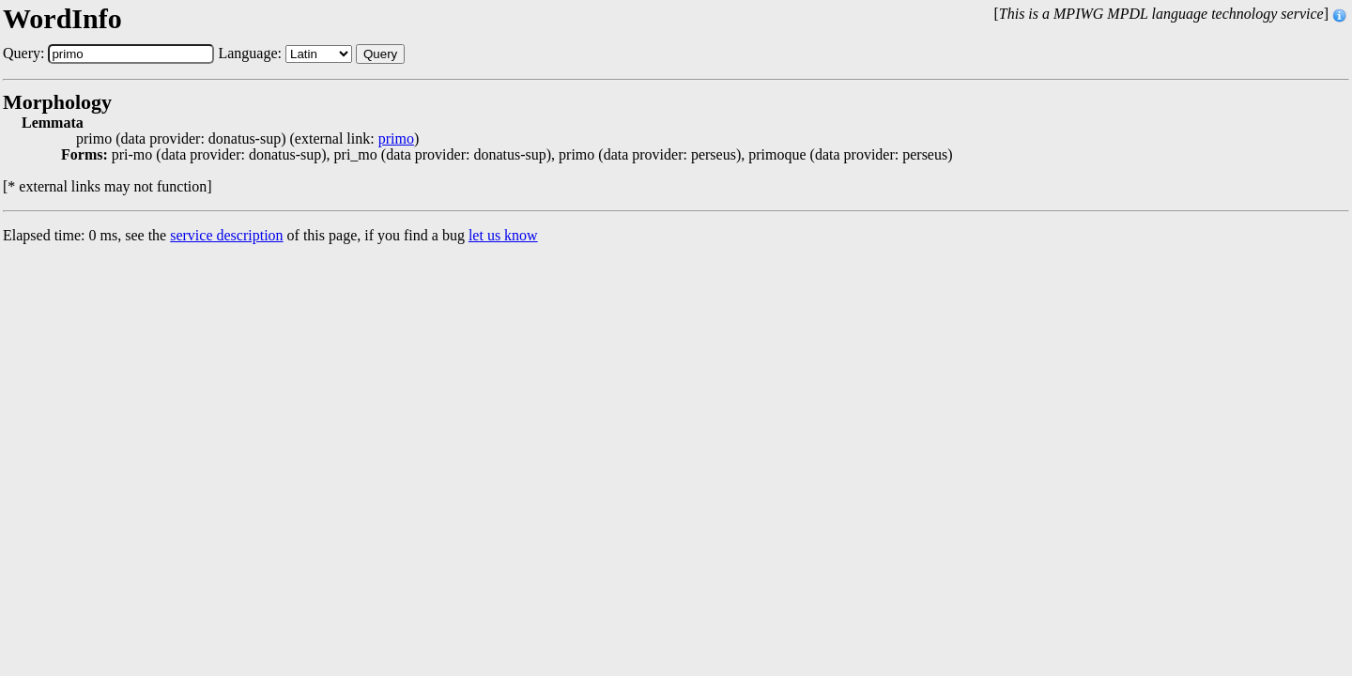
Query (380, 54)
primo (396, 138)
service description (226, 235)
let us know (503, 235)
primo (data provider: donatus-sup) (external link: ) (247, 138)
